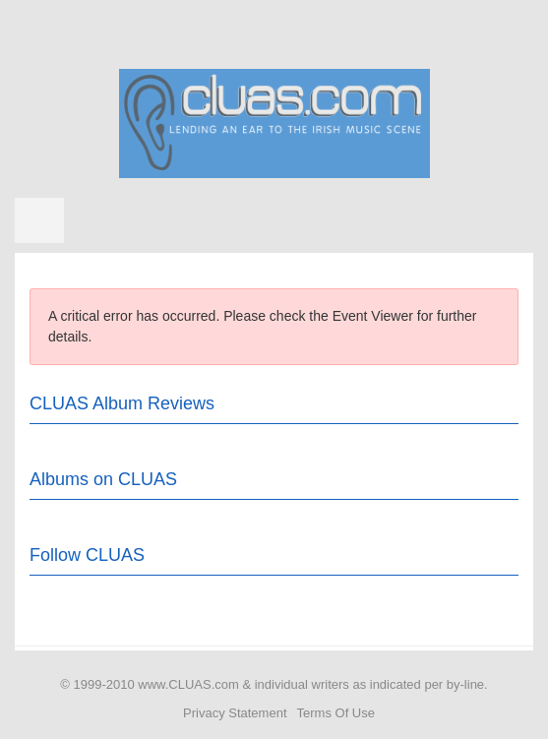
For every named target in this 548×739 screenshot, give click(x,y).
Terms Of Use (336, 713)
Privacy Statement (235, 713)
